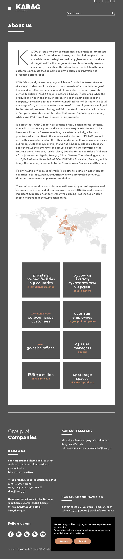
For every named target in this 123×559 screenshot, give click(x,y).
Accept (64, 541)
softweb (25, 549)
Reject (82, 541)
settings (80, 533)
